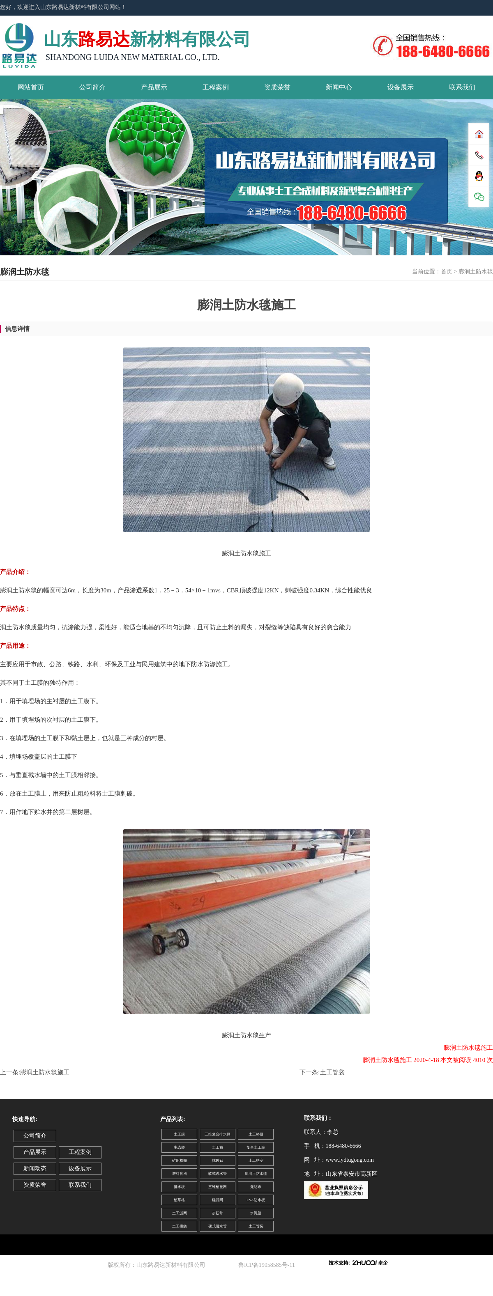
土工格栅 (256, 1134)
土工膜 (179, 1134)
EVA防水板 (255, 1200)
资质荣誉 (277, 87)
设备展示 (400, 87)
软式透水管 (217, 1174)
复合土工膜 (255, 1147)
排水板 (179, 1187)
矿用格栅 (179, 1160)
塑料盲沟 (179, 1174)
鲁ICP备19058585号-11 (268, 1265)
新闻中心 (339, 87)
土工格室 (256, 1160)
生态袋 (179, 1147)
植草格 (179, 1200)
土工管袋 (332, 1072)
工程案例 (216, 87)
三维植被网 (217, 1187)
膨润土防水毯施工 (44, 1072)
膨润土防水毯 (256, 1174)
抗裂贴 (217, 1160)
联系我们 (462, 87)
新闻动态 (34, 1168)
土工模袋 (179, 1226)
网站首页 (31, 87)
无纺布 (255, 1187)
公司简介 (92, 87)
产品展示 (154, 87)
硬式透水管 (217, 1226)
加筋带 (217, 1213)
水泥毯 (255, 1213)
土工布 (217, 1147)
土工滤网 (179, 1213)
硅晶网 (217, 1200)
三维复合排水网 (217, 1134)
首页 (446, 271)
